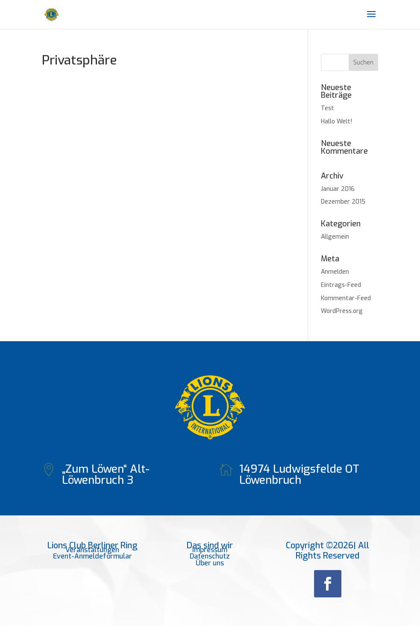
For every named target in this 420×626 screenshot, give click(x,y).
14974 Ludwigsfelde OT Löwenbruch (299, 475)
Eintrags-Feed (341, 285)
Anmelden (335, 272)
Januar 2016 (338, 189)
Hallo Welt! (336, 121)
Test (327, 108)
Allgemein (335, 237)
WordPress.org (342, 311)
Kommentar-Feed (346, 298)
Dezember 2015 (343, 202)
